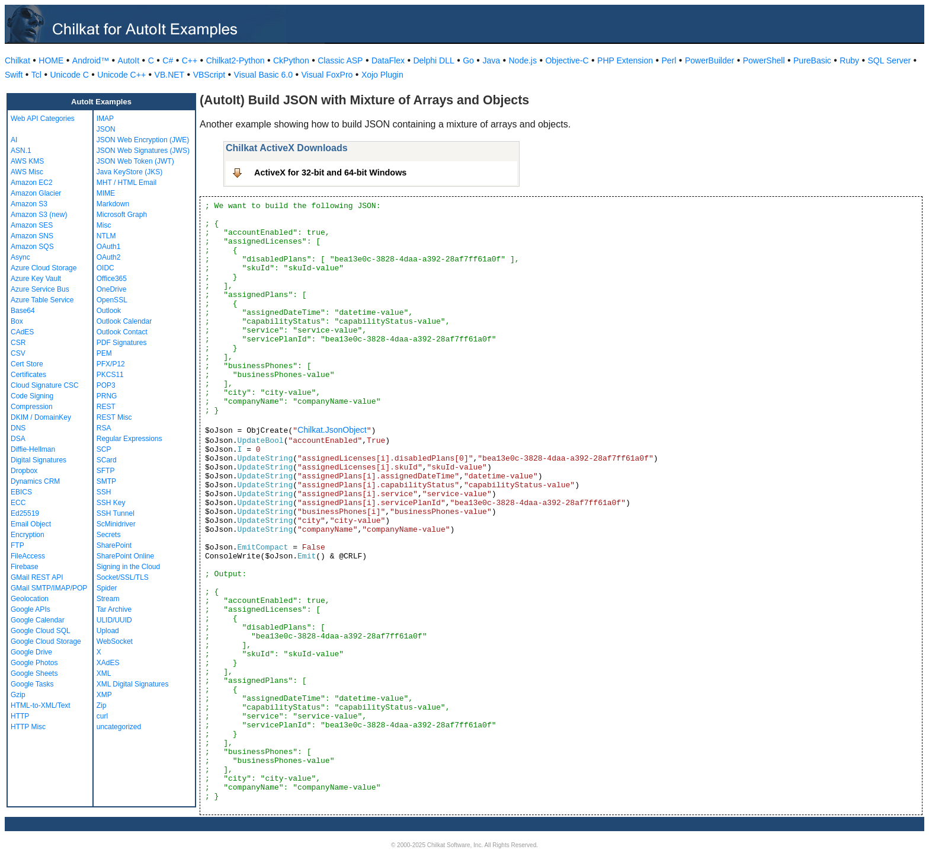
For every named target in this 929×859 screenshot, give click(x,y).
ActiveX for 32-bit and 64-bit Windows (330, 172)
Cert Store (27, 364)
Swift (14, 74)
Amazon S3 (29, 204)
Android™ (90, 60)
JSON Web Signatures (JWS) (143, 150)
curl (102, 716)
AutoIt (129, 60)
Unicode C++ (121, 74)
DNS (18, 428)
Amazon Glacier (36, 193)
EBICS (21, 492)
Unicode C (69, 74)
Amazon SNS (32, 236)
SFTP (106, 471)
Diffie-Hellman (33, 449)
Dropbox (24, 471)
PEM (104, 353)
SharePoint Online (125, 556)
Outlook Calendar (124, 321)
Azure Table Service (42, 300)
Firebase (25, 567)
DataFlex (388, 60)
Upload (108, 631)
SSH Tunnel (115, 513)
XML (104, 673)
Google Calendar (38, 620)
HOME (51, 60)
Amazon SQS (32, 246)
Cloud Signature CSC (45, 385)
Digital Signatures (38, 460)
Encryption (27, 535)
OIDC (105, 268)
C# (167, 60)
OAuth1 (109, 246)
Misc (104, 225)
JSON (106, 129)
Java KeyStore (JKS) (129, 172)
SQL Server (889, 60)
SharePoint (114, 545)
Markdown (113, 204)
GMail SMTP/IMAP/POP (49, 588)
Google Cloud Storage (46, 641)
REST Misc (114, 417)
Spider (107, 588)
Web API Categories (43, 118)
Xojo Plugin (382, 74)
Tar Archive (114, 609)
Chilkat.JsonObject (332, 430)
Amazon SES (32, 225)
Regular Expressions (129, 439)
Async (20, 257)
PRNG (107, 396)
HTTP (20, 716)
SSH (104, 492)
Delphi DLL (433, 60)
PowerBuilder (709, 60)
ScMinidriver (116, 524)
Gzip (18, 695)
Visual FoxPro (327, 74)
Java (491, 60)
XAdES (108, 663)
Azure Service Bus (40, 289)
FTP (17, 545)
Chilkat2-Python (235, 60)
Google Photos (34, 663)
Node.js (523, 60)
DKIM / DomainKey (41, 417)
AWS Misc (27, 172)
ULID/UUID (114, 620)
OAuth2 (109, 257)
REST (106, 407)
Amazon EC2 (32, 182)
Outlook (109, 310)
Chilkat (17, 60)
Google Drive (31, 652)
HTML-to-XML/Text (41, 705)
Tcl (36, 74)
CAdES (22, 332)
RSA (104, 428)
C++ (189, 60)
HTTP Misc (28, 727)
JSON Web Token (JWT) (135, 161)
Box (17, 321)
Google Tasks (32, 684)
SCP (104, 449)
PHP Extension (625, 60)
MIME (106, 193)
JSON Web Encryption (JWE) (143, 140)
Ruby (849, 60)
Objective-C (566, 60)
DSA (18, 439)
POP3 (106, 385)
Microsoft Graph (122, 214)
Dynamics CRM (35, 481)
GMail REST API (37, 577)
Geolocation (30, 599)
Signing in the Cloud (128, 567)
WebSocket (115, 641)
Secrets (109, 535)
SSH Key (111, 503)
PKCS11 (110, 375)
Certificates (28, 375)
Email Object (31, 524)
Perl (669, 60)
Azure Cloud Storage (43, 268)
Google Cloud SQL (41, 631)
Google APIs (30, 609)
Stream (108, 599)
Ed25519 (25, 513)
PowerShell (764, 60)
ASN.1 (21, 150)
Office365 (112, 278)
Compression (32, 407)
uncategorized (119, 727)
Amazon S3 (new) (39, 214)
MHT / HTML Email (126, 182)
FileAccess (28, 556)
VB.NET (170, 74)
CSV (18, 353)
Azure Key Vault (36, 278)
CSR (18, 343)
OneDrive (112, 289)
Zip (102, 705)
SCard (107, 460)
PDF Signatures (122, 343)
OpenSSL (112, 300)
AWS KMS (27, 161)
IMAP (105, 118)
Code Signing (32, 396)
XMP (104, 695)
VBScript (209, 74)
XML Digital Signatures (133, 684)
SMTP (106, 481)
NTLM (106, 236)
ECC (18, 503)
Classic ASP (340, 60)
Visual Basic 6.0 (263, 74)
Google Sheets (34, 673)
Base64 (23, 310)
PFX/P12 (111, 364)
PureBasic (812, 60)
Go (468, 60)
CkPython (291, 60)
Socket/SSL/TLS (123, 577)
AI (14, 140)
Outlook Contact (122, 332)
